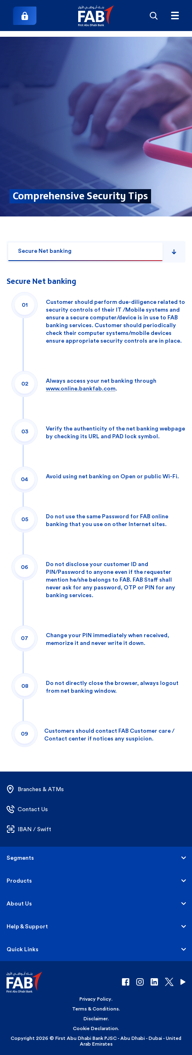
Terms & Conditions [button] (95, 1008)
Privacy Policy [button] (95, 999)
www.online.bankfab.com (80, 389)
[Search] (153, 15)
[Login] (24, 16)
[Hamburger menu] (175, 15)
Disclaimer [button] (96, 1018)
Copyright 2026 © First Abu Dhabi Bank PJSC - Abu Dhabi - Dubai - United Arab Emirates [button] (96, 1041)
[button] (96, 16)
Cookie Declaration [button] (95, 1028)
